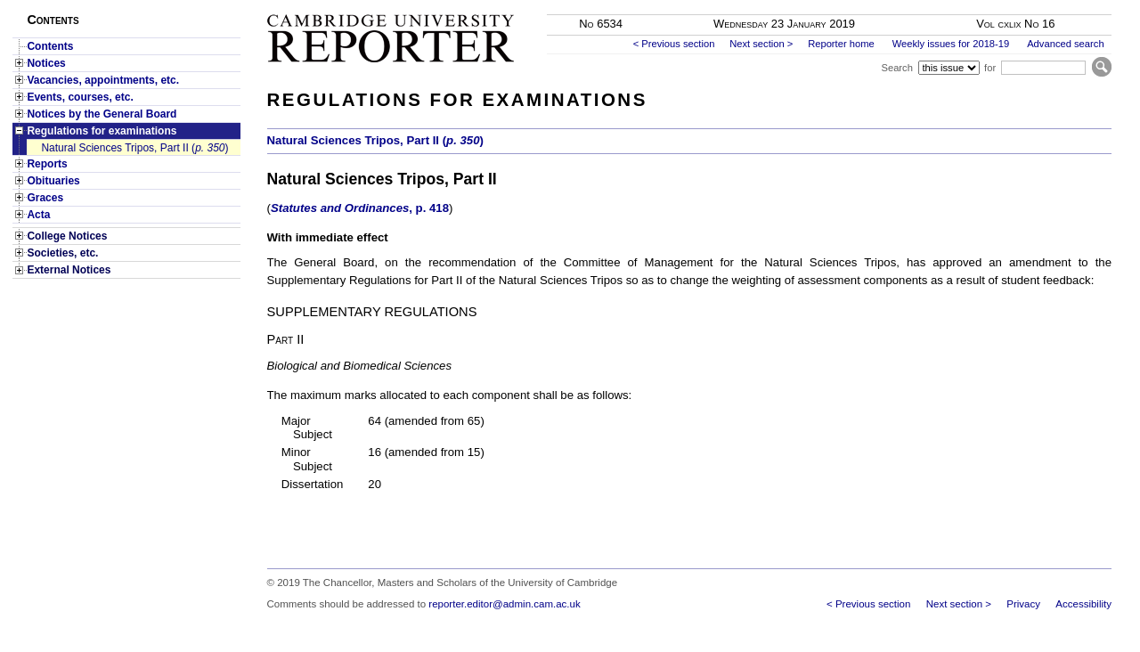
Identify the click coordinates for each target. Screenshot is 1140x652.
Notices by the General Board (101, 114)
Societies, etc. (62, 253)
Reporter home (841, 43)
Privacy (1023, 604)
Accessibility (1083, 604)
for (990, 67)
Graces (45, 198)
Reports (47, 164)
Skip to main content (1065, 5)
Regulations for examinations (101, 131)
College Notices (67, 236)
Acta (38, 214)
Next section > (761, 43)
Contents (50, 46)
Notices (46, 63)
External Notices (68, 270)
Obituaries (53, 181)
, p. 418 (360, 208)
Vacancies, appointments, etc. (103, 80)
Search (896, 67)
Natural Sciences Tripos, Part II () (134, 148)
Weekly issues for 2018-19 (951, 43)
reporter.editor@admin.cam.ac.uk (504, 604)
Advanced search (1065, 43)
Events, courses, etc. (80, 97)
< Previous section (674, 43)
